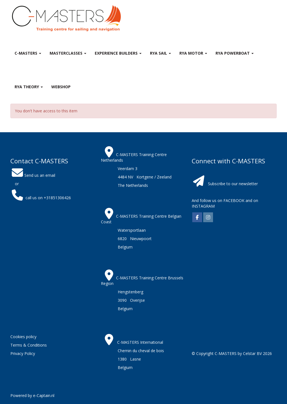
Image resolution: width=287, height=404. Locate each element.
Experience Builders (118, 53)
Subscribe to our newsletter (233, 183)
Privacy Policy (22, 353)
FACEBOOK (233, 200)
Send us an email (32, 175)
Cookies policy (23, 336)
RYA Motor (193, 53)
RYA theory (29, 86)
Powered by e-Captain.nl (32, 395)
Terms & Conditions (28, 345)
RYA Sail (160, 53)
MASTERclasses (68, 53)
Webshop (61, 86)
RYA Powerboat (235, 53)
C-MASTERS (28, 53)
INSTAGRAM (203, 206)
